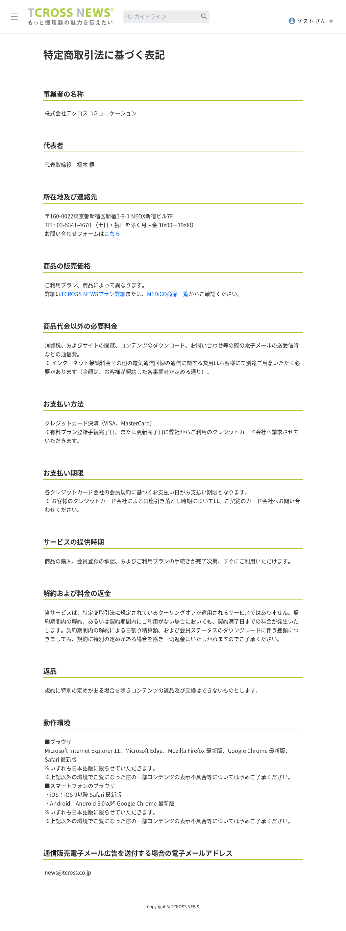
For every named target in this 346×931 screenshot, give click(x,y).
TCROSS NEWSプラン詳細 (93, 294)
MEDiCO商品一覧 (168, 294)
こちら (112, 233)
